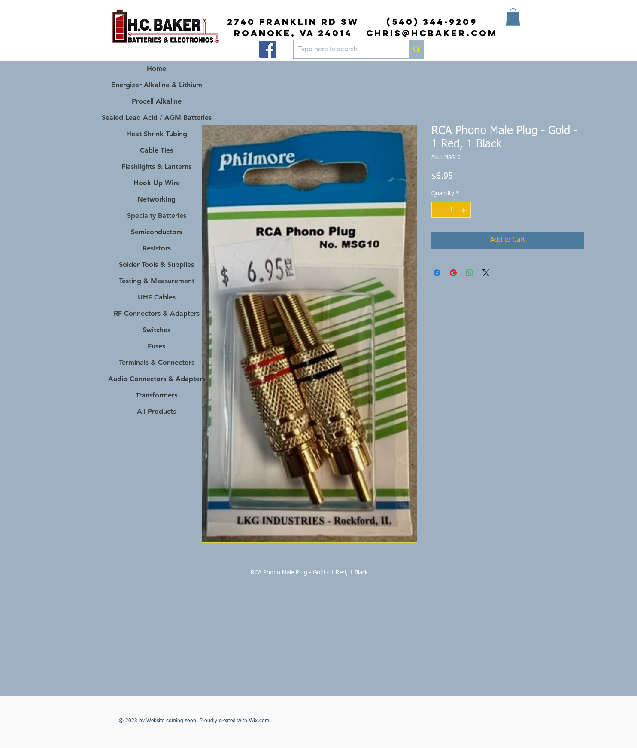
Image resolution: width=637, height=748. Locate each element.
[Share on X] (486, 273)
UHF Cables (157, 297)
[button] (513, 17)
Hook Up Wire (156, 183)
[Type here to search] (344, 49)
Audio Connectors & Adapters (156, 379)
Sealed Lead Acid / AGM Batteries (156, 117)
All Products (156, 411)
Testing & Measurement (156, 281)
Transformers (156, 395)
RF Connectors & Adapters (157, 313)
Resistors (157, 248)
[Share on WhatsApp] (469, 273)
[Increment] (464, 209)
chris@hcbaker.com (431, 32)
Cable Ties (156, 150)
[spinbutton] (451, 209)
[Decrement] (438, 209)
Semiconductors (156, 232)
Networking (156, 199)
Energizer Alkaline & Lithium (156, 85)
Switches (156, 330)
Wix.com (259, 721)
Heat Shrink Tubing (156, 134)
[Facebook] (267, 49)
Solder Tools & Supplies (156, 264)
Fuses (156, 346)
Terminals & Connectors (156, 362)
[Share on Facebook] (437, 273)
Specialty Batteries (156, 215)
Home (156, 68)
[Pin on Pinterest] (453, 273)
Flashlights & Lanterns (156, 166)
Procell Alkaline (157, 101)
